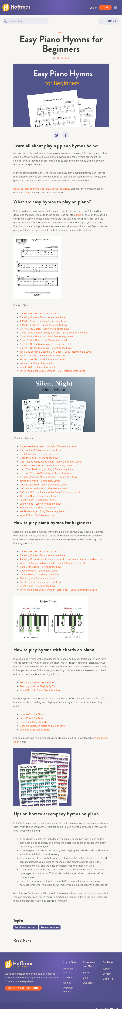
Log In (93, 7)
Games (67, 982)
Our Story (88, 982)
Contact (106, 973)
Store (86, 972)
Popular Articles (50, 927)
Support (106, 968)
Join (105, 7)
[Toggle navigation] (116, 7)
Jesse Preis (63, 57)
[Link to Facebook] (65, 135)
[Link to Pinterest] (56, 135)
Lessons (67, 977)
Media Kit (107, 978)
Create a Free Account (23, 988)
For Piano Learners (26, 927)
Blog (85, 977)
